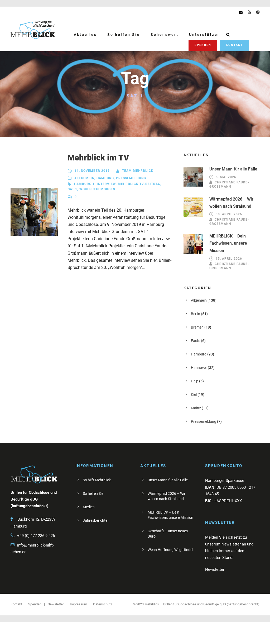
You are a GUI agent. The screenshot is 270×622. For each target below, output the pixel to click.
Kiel (194, 394)
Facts (195, 341)
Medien (89, 507)
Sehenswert (165, 34)
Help (194, 381)
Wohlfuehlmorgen (97, 189)
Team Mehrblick (137, 171)
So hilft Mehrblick (97, 480)
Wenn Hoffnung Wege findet (171, 550)
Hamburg (105, 178)
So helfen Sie (123, 34)
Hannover (199, 367)
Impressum (78, 604)
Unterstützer (204, 34)
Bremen (197, 327)
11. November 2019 (92, 171)
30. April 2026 (229, 214)
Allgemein (84, 178)
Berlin (195, 314)
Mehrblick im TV (98, 158)
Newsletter (55, 604)
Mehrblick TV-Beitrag (139, 184)
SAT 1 (72, 189)
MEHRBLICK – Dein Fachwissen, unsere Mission (228, 243)
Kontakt (234, 45)
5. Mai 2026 (226, 177)
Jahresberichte (95, 520)
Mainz (196, 408)
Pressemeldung (131, 178)
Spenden (203, 45)
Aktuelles (85, 34)
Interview (106, 184)
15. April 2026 (229, 258)
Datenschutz (102, 604)
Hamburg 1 (84, 184)
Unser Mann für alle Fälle (233, 169)
